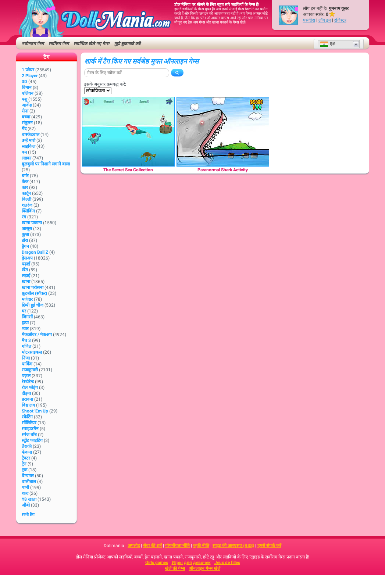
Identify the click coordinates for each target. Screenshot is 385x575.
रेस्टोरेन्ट (28, 381)
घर (24, 311)
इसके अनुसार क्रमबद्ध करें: (105, 84)
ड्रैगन (25, 246)
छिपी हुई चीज (32, 305)
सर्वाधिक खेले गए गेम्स (91, 43)
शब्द (25, 493)
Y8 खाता (29, 499)
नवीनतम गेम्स (33, 43)
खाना (26, 281)
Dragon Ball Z (35, 252)
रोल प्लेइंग (30, 387)
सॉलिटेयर (29, 422)
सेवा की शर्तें (152, 545)
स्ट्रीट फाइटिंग (32, 440)
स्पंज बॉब (29, 434)
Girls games (156, 562)
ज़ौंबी (26, 505)
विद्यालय (28, 405)
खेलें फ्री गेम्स (175, 568)
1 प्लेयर (28, 69)
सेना (25, 111)
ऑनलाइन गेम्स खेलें (204, 568)
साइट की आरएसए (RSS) (233, 545)
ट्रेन (24, 464)
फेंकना (27, 452)
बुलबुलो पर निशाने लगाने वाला (46, 164)
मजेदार (27, 299)
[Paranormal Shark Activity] (223, 132)
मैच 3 (26, 340)
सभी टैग (28, 514)
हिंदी (327, 44)
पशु (24, 99)
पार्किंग (27, 364)
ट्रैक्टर (26, 458)
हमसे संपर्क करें (269, 545)
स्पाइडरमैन (30, 428)
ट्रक (24, 469)
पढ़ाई (26, 264)
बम (24, 152)
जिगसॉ (27, 316)
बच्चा (26, 116)
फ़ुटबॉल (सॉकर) (34, 293)
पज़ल (26, 375)
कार (25, 187)
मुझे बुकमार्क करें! (127, 43)
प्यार (25, 328)
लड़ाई (26, 275)
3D (24, 81)
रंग (24, 216)
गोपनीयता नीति (177, 545)
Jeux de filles (227, 562)
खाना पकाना (32, 222)
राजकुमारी (30, 369)
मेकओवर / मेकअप (37, 334)
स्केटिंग (27, 416)
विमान (27, 87)
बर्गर (25, 175)
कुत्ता (25, 234)
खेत (25, 269)
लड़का (26, 158)
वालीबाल (29, 481)
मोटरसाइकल (32, 352)
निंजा (26, 358)
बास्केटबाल (30, 134)
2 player (30, 75)
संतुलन (27, 122)
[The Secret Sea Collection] (128, 132)
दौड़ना (26, 393)
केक (25, 181)
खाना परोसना (32, 287)
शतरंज (27, 205)
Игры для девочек (191, 562)
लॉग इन (324, 20)
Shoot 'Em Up (35, 411)
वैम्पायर (28, 475)
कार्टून (26, 193)
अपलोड (134, 545)
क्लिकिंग (28, 211)
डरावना (27, 399)
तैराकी (27, 446)
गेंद (24, 128)
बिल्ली (26, 199)
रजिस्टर (340, 20)
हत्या (25, 322)
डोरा (25, 240)
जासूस (27, 228)
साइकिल (28, 146)
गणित (26, 346)
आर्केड (27, 105)
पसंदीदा (309, 20)
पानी (25, 487)
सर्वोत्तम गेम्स (59, 43)
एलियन (27, 93)
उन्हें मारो (28, 140)
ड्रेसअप (27, 258)
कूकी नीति (201, 545)
